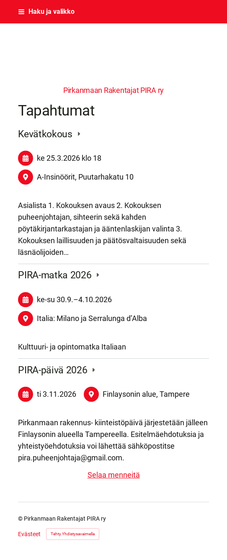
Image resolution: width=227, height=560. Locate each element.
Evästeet (29, 534)
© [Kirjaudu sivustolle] (21, 518)
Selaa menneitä (114, 474)
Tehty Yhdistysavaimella (73, 534)
